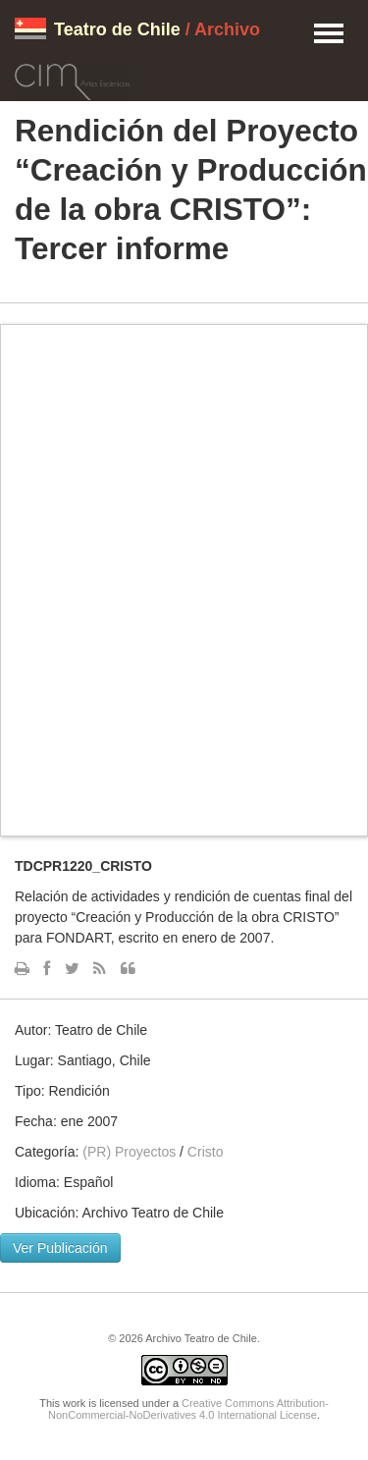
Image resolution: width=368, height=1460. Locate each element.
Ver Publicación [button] (60, 1248)
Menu (328, 34)
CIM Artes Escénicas (72, 78)
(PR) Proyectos (129, 1152)
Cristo (205, 1152)
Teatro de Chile (117, 29)
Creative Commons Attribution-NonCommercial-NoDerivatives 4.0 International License (188, 1409)
